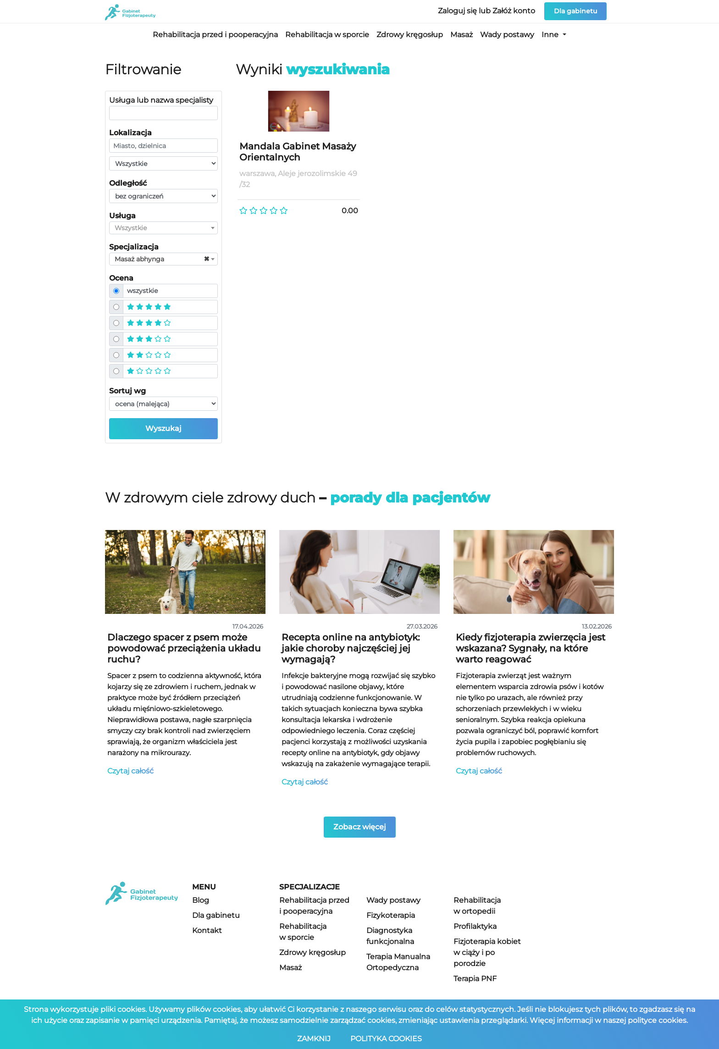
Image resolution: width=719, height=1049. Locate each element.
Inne (551, 34)
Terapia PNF (475, 978)
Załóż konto (514, 10)
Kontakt (207, 930)
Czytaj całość (130, 771)
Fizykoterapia (390, 915)
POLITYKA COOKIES (386, 1038)
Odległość (128, 183)
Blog (200, 900)
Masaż (461, 34)
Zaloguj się (458, 10)
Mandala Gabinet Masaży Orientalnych (297, 152)
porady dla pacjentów (410, 497)
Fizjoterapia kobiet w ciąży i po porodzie (487, 952)
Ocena (121, 278)
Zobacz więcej (359, 827)
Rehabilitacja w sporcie (327, 34)
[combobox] (163, 227)
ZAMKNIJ (314, 1038)
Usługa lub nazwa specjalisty (161, 100)
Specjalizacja (134, 247)
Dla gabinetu (575, 11)
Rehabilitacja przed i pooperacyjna (215, 34)
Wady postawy (507, 34)
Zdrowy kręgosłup (409, 34)
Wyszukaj (163, 428)
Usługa (122, 215)
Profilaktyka (475, 926)
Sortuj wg (127, 390)
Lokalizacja (130, 132)
